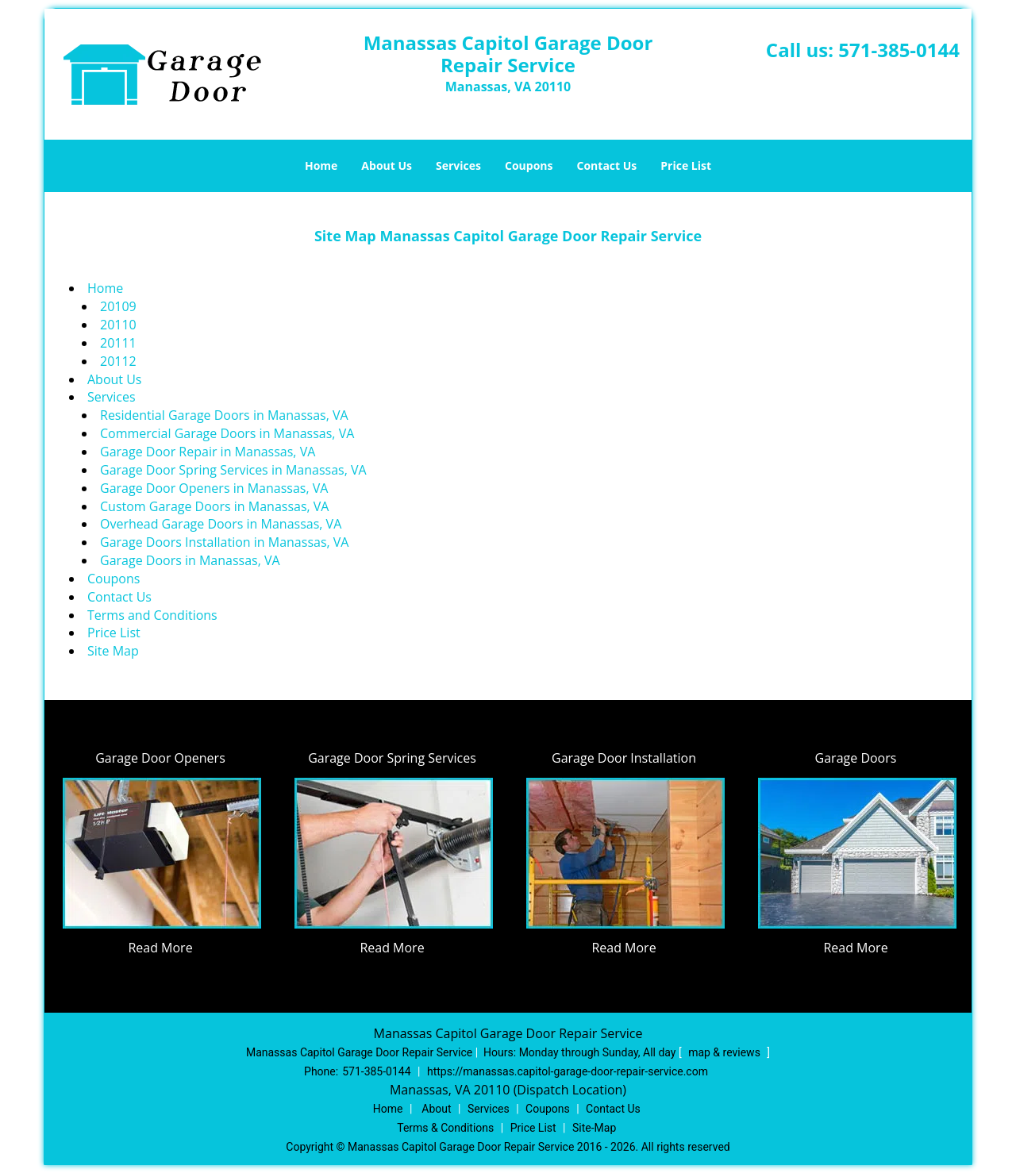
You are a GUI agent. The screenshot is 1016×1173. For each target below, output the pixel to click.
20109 (118, 306)
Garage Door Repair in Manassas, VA (207, 451)
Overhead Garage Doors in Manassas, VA (220, 524)
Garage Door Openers (160, 758)
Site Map (113, 651)
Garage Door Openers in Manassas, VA (214, 488)
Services (458, 165)
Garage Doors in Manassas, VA (190, 560)
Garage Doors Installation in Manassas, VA (224, 542)
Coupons (528, 165)
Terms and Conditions (152, 615)
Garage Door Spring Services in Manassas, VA (233, 470)
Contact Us (607, 165)
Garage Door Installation (624, 758)
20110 (118, 324)
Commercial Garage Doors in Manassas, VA (227, 433)
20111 (118, 343)
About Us (386, 165)
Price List (685, 165)
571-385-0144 (899, 50)
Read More (160, 947)
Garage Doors (856, 758)
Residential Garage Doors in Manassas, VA (224, 415)
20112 (118, 361)
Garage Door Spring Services (392, 758)
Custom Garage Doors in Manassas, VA (214, 506)
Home (321, 165)
